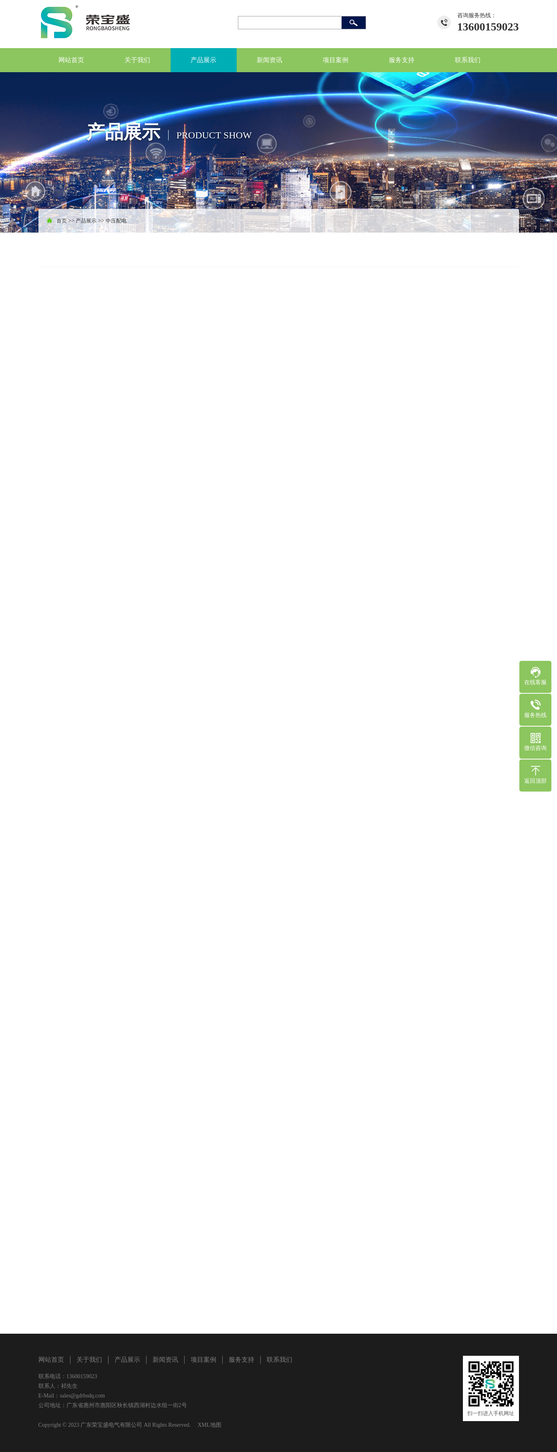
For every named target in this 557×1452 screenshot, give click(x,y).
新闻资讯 (269, 60)
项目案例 (335, 60)
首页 (61, 221)
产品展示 (203, 60)
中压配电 (116, 221)
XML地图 (209, 1425)
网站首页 (71, 60)
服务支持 (401, 60)
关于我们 (137, 60)
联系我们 (468, 60)
